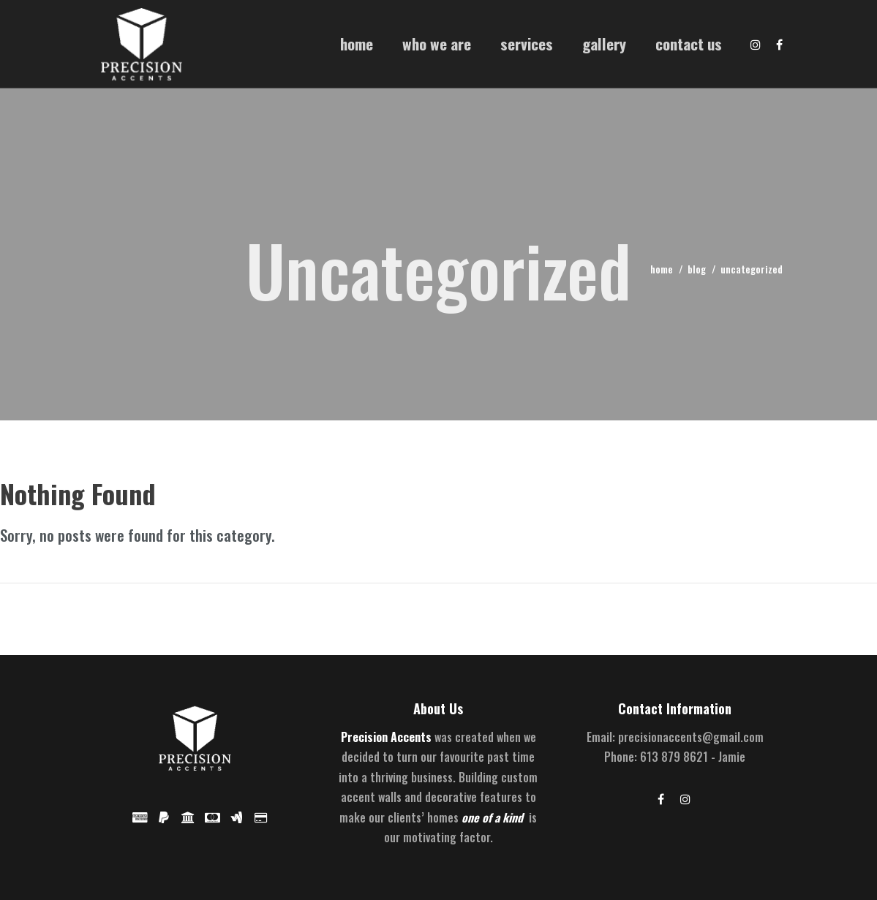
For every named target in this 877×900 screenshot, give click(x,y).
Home (356, 43)
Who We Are (436, 43)
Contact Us (688, 43)
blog (697, 268)
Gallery (604, 43)
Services (526, 43)
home (661, 268)
